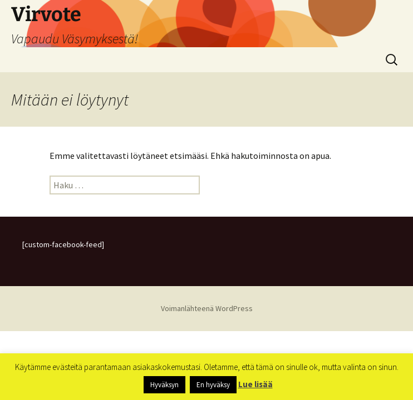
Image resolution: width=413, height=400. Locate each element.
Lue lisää (255, 384)
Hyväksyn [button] (164, 384)
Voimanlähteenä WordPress (207, 308)
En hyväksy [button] (213, 384)
